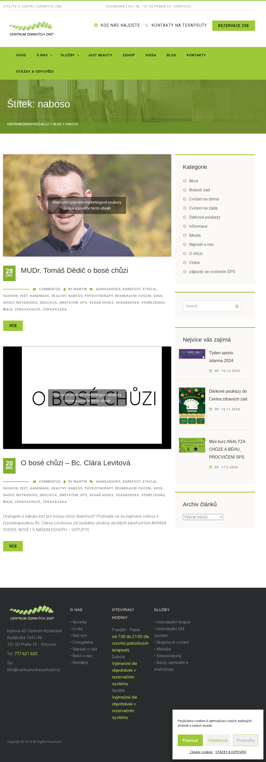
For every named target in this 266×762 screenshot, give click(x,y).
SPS (83, 302)
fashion (10, 296)
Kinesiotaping (168, 655)
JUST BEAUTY (100, 55)
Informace (198, 226)
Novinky (79, 622)
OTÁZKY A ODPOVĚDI (230, 752)
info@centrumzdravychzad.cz (34, 669)
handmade (39, 296)
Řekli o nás (82, 655)
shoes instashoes (20, 302)
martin (80, 289)
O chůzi (196, 253)
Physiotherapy (99, 296)
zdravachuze (28, 309)
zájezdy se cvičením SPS (212, 271)
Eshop (129, 55)
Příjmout (190, 740)
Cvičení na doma (204, 199)
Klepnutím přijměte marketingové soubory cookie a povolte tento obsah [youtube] (87, 205)
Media (195, 235)
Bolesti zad (199, 190)
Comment (47, 289)
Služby (68, 55)
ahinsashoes (108, 289)
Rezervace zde (233, 26)
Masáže (163, 649)
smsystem (68, 302)
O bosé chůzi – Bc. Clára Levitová (75, 463)
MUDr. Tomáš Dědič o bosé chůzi (74, 270)
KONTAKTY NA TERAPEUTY (179, 25)
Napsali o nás (201, 244)
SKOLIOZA (48, 302)
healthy (58, 296)
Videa (150, 55)
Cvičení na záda (203, 208)
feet (24, 296)
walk (7, 309)
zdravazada (55, 309)
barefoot (132, 289)
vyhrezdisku (153, 302)
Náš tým (79, 635)
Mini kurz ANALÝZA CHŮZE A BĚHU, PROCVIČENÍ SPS (227, 449)
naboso (75, 296)
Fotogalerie (82, 642)
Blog (171, 55)
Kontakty (196, 55)
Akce (193, 180)
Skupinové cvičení (172, 642)
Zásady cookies (201, 752)
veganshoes (127, 302)
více (13, 326)
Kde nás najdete (120, 25)
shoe (158, 296)
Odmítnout (218, 740)
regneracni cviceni (133, 296)
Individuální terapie (173, 622)
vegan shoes (101, 302)
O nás (42, 55)
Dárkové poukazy (205, 217)
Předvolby (246, 740)
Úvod (21, 55)
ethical (150, 289)
